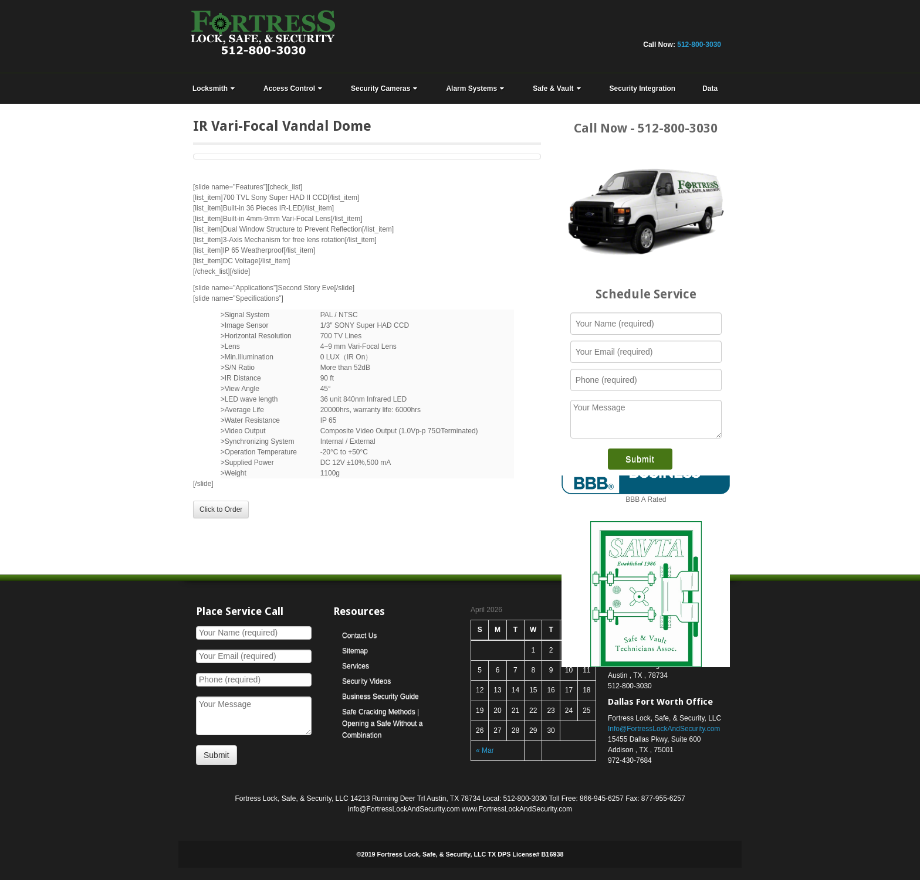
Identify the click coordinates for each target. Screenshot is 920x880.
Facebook (601, 29)
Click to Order (220, 509)
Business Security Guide (380, 696)
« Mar (485, 750)
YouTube (696, 29)
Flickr (617, 29)
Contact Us (359, 635)
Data (710, 88)
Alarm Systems (476, 88)
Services (355, 666)
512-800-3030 (699, 44)
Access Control (293, 88)
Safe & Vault (558, 88)
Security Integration (643, 88)
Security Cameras (385, 88)
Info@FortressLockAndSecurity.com (664, 729)
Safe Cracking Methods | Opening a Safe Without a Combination (382, 723)
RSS (712, 29)
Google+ (633, 29)
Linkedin (649, 29)
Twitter (665, 29)
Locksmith (214, 88)
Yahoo (681, 29)
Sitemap (355, 651)
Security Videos (366, 681)
